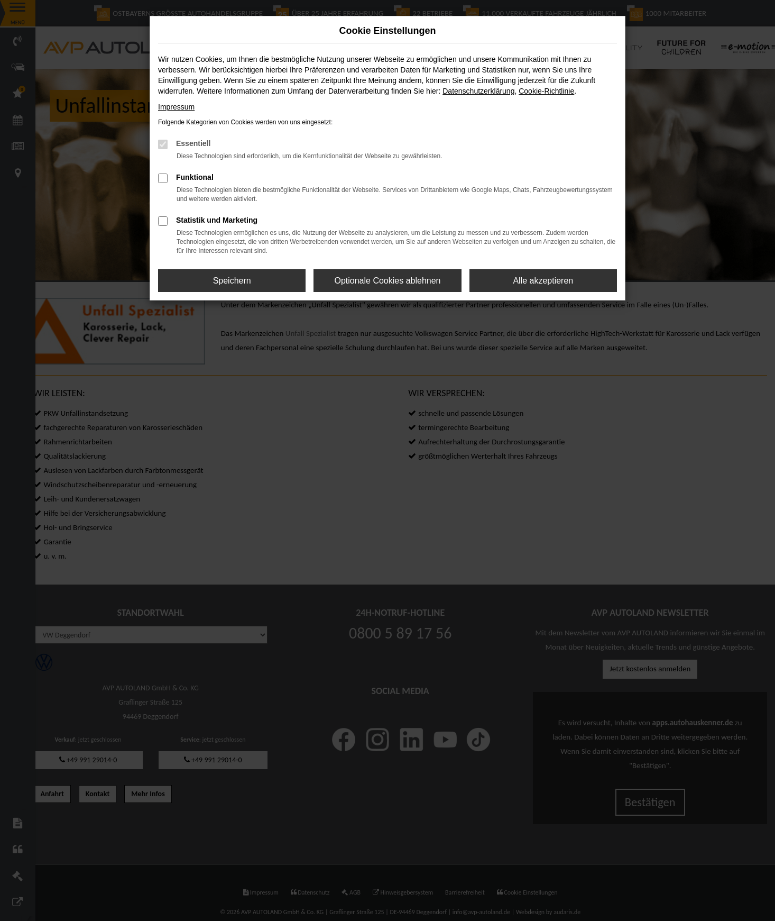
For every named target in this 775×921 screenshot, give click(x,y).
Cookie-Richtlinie (546, 91)
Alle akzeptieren (543, 280)
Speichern (232, 280)
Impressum (176, 107)
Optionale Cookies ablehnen (387, 280)
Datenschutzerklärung (478, 91)
